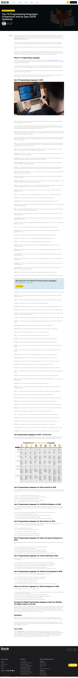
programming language (53, 60)
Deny (68, 674)
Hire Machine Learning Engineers (26, 662)
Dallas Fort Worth (21, 631)
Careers (36, 2)
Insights (31, 2)
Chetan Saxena (9, 22)
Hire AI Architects (23, 661)
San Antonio (47, 632)
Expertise (19, 2)
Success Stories (4, 664)
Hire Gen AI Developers (24, 664)
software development (41, 573)
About (13, 2)
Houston (41, 632)
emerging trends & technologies (20, 37)
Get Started (73, 2)
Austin (38, 632)
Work (26, 2)
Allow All (68, 668)
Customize (68, 671)
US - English (71, 649)
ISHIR (18, 624)
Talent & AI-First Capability (8, 10)
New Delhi (20, 633)
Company (3, 661)
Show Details (17, 675)
